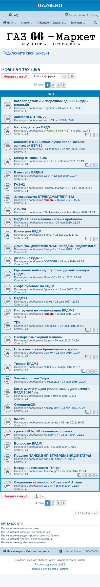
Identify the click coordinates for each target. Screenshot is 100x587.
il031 (46, 446)
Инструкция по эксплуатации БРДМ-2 (44, 310)
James (48, 340)
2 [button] (53, 85)
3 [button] (58, 85)
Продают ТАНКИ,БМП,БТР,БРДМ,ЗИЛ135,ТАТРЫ (52, 455)
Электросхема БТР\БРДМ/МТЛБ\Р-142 (44, 196)
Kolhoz (48, 301)
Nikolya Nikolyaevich (56, 212)
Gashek (48, 352)
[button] (63, 85)
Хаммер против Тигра (31, 378)
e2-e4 (47, 175)
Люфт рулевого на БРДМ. (34, 286)
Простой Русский (54, 187)
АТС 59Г (20, 209)
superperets (51, 422)
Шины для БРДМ (27, 231)
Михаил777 (51, 434)
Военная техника (20, 69)
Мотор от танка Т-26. (30, 158)
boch (47, 395)
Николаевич (51, 148)
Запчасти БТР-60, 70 (30, 117)
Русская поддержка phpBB (50, 564)
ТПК (17, 322)
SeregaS (49, 249)
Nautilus (49, 366)
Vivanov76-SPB (54, 130)
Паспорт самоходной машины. (38, 337)
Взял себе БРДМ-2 (28, 172)
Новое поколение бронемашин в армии (46, 349)
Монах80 (49, 277)
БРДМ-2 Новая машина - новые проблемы (48, 219)
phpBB (41, 560)
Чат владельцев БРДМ (32, 127)
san (46, 120)
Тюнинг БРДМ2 (26, 363)
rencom (49, 199)
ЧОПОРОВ (50, 161)
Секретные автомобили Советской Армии (48, 482)
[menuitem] (13, 15)
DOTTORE (50, 261)
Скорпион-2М (25, 404)
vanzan (48, 485)
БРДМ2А (21, 298)
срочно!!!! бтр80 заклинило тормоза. (43, 431)
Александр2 (51, 381)
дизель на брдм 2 (28, 258)
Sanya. (48, 234)
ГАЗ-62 (19, 184)
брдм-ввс (49, 289)
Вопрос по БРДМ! (28, 443)
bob (46, 458)
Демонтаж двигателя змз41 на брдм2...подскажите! (55, 246)
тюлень (48, 222)
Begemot (49, 108)
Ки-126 (19, 419)
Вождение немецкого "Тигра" (37, 468)
